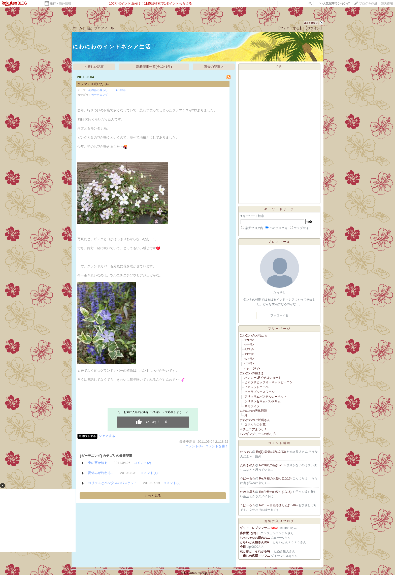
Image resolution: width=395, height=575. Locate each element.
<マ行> (249, 363)
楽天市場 (387, 3)
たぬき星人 (247, 465)
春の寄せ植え (98, 463)
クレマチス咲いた (90, 84)
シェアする (107, 436)
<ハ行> (249, 359)
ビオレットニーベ (256, 387)
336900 (311, 23)
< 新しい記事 (94, 67)
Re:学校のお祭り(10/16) (275, 478)
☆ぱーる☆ (247, 478)
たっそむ (246, 452)
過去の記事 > (213, 67)
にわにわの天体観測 (253, 410)
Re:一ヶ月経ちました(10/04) (279, 505)
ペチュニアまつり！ (253, 429)
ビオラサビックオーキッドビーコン (268, 382)
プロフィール (104, 28)
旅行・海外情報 (60, 3)
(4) (107, 84)
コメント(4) (194, 446)
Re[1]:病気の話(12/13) (271, 452)
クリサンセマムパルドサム (262, 401)
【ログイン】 (313, 28)
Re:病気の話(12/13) (272, 465)
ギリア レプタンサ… (255, 528)
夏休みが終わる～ (101, 473)
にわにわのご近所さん (255, 420)
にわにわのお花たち (253, 335)
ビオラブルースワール (259, 392)
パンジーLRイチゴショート (262, 377)
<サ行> (249, 344)
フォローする (279, 315)
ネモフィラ (251, 406)
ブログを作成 (368, 3)
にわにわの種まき (252, 373)
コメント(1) (148, 473)
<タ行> (249, 349)
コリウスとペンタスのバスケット (112, 483)
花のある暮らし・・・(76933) (106, 89)
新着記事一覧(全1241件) (154, 67)
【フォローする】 (290, 28)
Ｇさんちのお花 (255, 424)
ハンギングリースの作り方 (258, 434)
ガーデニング (99, 94)
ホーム (77, 28)
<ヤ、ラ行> (252, 368)
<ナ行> (249, 354)
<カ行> (249, 340)
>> (334, 3)
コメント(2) (142, 463)
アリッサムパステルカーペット (265, 396)
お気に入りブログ (279, 521)
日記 (88, 28)
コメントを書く (216, 446)
